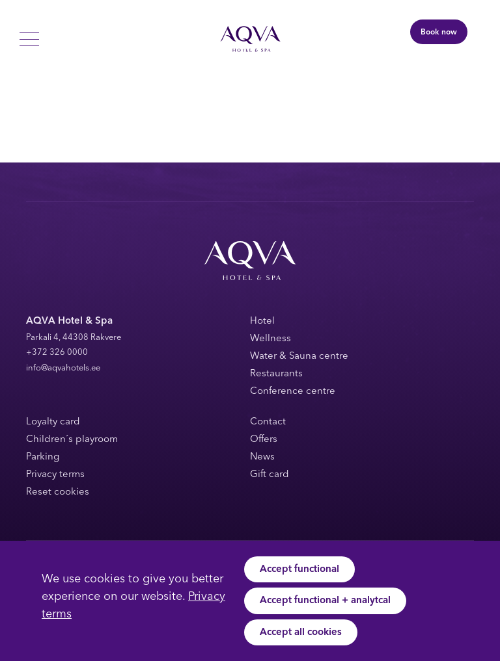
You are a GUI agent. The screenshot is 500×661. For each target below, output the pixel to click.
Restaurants (276, 374)
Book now (439, 32)
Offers (263, 440)
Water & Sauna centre (299, 356)
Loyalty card (53, 422)
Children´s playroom (72, 440)
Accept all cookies (301, 633)
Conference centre (292, 391)
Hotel (262, 321)
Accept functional (299, 570)
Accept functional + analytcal (325, 601)
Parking (42, 457)
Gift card (269, 475)
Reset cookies (57, 492)
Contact (268, 422)
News (262, 457)
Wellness (270, 339)
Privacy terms (55, 475)
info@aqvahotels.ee (63, 368)
